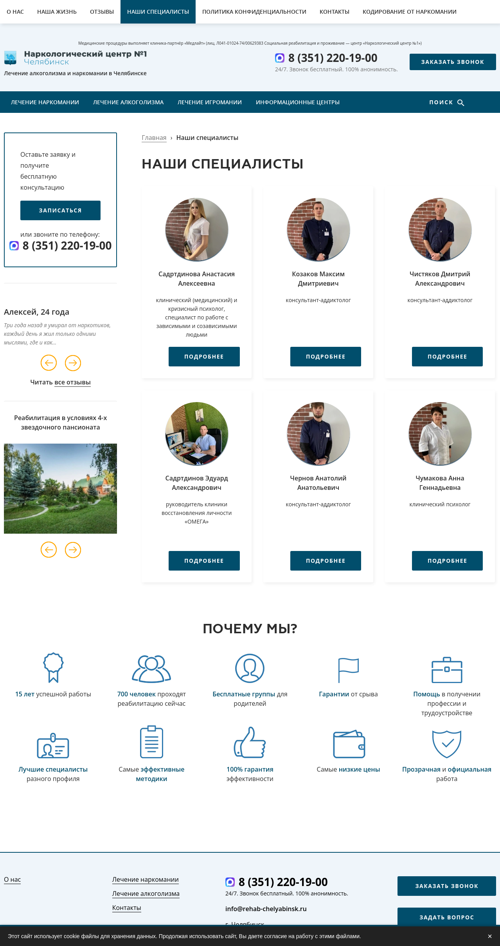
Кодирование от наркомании (410, 11)
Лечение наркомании (45, 102)
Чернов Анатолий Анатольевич (318, 483)
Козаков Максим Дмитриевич (318, 279)
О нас (15, 11)
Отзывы (102, 11)
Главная (154, 137)
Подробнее (197, 356)
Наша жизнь (57, 11)
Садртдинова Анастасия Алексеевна (196, 279)
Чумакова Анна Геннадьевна (439, 483)
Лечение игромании (210, 102)
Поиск (442, 102)
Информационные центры (298, 102)
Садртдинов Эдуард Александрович (196, 483)
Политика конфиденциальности (254, 11)
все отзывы (72, 382)
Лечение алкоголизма (128, 102)
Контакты (334, 11)
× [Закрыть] (489, 936)
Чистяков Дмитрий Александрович (440, 279)
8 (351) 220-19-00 (333, 57)
